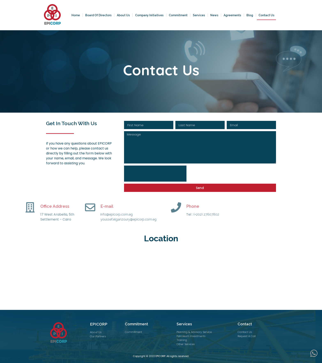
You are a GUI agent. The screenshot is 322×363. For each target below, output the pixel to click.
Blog (249, 15)
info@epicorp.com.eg (91, 214)
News (214, 15)
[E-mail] (65, 207)
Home (75, 15)
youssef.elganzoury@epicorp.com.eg (103, 219)
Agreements (232, 15)
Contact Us (266, 15)
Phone (167, 206)
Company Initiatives (149, 15)
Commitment (178, 15)
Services (199, 15)
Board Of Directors (98, 15)
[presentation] (155, 174)
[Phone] (151, 207)
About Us (123, 15)
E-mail (81, 206)
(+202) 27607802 (181, 214)
